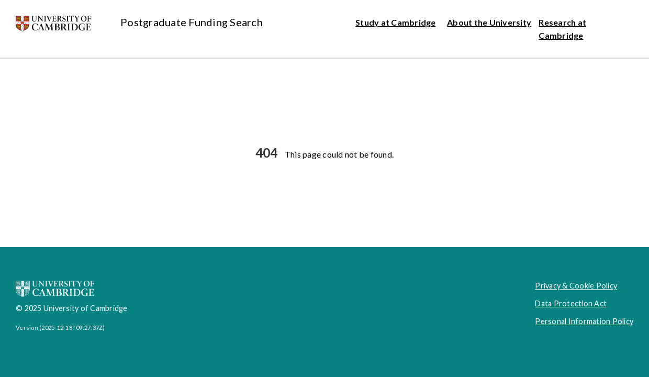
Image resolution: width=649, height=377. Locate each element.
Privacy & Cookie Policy (576, 285)
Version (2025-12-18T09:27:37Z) (60, 327)
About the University (489, 22)
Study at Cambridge (395, 22)
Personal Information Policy (584, 321)
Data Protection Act (571, 303)
